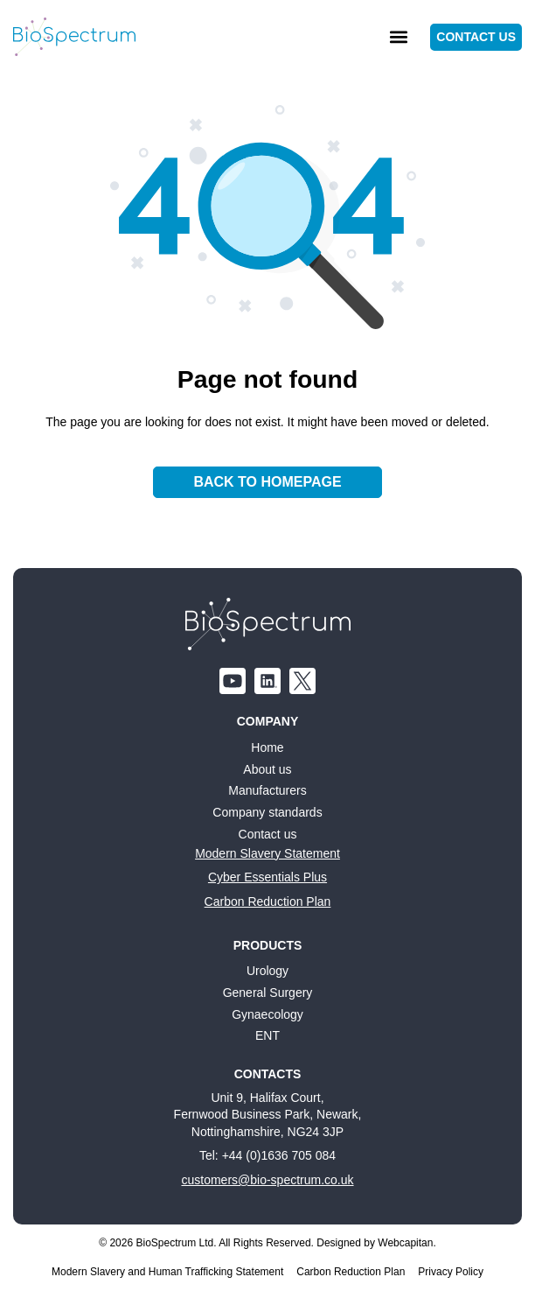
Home (267, 747)
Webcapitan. (407, 1243)
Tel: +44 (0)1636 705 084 (267, 1155)
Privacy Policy (450, 1272)
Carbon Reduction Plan (268, 902)
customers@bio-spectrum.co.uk (267, 1180)
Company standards (267, 812)
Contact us (268, 834)
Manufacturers (267, 790)
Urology (267, 971)
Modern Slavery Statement (267, 853)
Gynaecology (267, 1014)
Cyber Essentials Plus (267, 877)
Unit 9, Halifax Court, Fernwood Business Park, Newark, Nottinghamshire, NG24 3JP (268, 1115)
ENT (267, 1035)
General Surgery (268, 993)
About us (267, 769)
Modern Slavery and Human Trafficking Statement (167, 1272)
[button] (398, 37)
